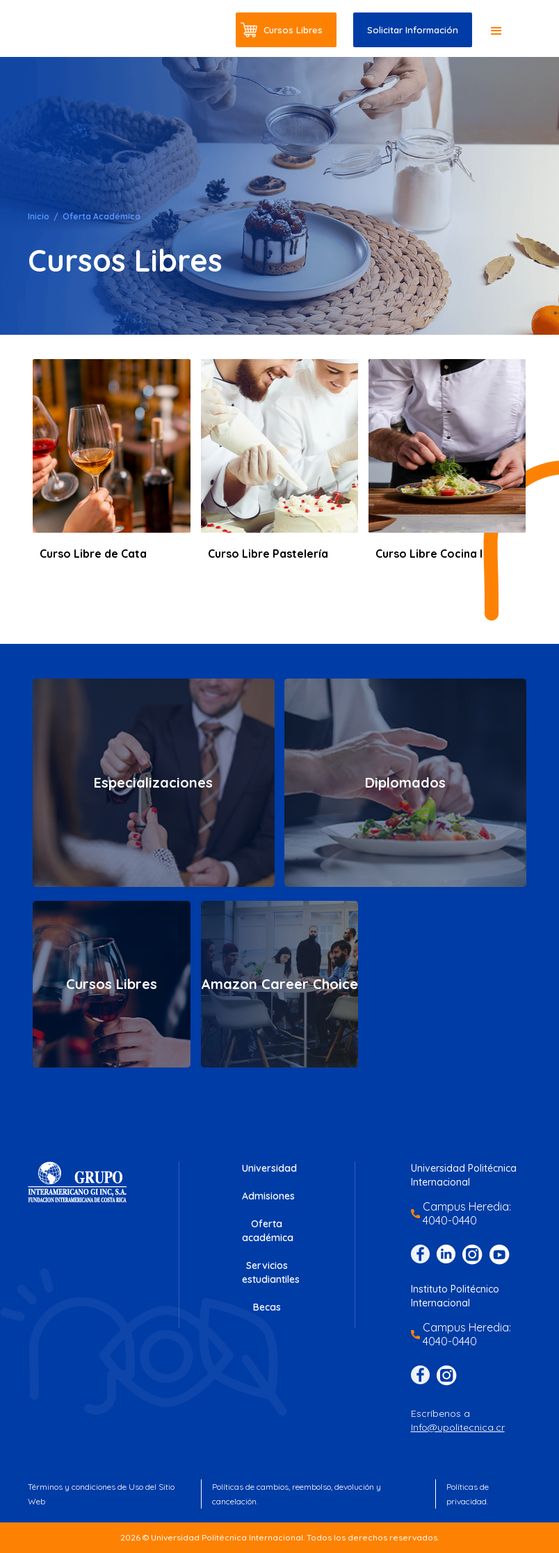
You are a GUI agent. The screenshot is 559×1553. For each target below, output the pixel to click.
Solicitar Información (412, 29)
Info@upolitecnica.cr (458, 1427)
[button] (496, 31)
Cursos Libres (293, 29)
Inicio (39, 216)
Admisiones (268, 1196)
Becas (267, 1307)
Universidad (269, 1168)
